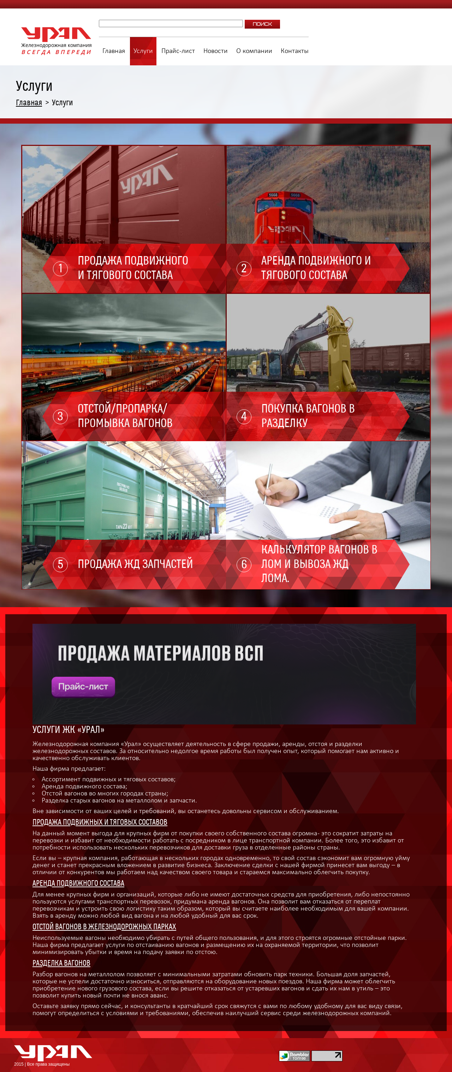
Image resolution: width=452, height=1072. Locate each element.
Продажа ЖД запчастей (135, 564)
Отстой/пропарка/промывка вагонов (125, 416)
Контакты (295, 51)
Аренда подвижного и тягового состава (316, 268)
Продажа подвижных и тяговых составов (99, 822)
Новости (215, 51)
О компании (254, 51)
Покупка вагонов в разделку (308, 416)
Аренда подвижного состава (78, 883)
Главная (113, 51)
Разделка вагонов (61, 963)
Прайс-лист (178, 51)
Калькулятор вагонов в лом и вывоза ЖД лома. (319, 564)
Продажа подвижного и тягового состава (133, 268)
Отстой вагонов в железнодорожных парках (104, 926)
